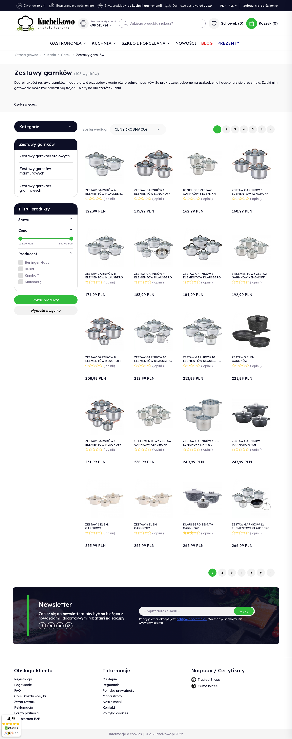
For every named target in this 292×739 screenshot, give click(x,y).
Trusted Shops (209, 680)
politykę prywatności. (191, 619)
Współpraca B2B (27, 719)
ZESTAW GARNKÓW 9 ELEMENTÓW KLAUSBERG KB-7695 (153, 277)
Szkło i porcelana (144, 43)
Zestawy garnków (37, 144)
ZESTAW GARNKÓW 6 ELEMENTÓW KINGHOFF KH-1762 (250, 193)
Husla (29, 269)
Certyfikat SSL (209, 686)
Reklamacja (23, 707)
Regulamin (111, 685)
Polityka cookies (115, 713)
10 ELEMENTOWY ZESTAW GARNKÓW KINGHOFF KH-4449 (152, 444)
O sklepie (110, 679)
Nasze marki (112, 702)
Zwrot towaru (24, 702)
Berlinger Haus (37, 262)
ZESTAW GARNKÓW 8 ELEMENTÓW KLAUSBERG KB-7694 (104, 277)
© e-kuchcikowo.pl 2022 (164, 734)
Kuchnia (102, 43)
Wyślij (243, 611)
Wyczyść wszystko (46, 311)
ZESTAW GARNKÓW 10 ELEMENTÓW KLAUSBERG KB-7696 (153, 360)
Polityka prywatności (119, 690)
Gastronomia (66, 43)
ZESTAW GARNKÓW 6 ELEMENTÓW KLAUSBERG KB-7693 (104, 193)
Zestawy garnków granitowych (35, 188)
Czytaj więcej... (25, 104)
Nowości (185, 43)
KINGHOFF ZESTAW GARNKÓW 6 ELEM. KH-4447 (200, 193)
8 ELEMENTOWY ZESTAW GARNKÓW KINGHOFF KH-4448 (250, 277)
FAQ (17, 690)
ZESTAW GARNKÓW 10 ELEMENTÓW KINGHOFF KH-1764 (103, 444)
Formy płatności (26, 713)
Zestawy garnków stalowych (44, 156)
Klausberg (33, 282)
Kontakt (109, 707)
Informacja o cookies (125, 734)
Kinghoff (32, 275)
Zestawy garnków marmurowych (35, 170)
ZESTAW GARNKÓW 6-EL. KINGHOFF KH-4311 (201, 442)
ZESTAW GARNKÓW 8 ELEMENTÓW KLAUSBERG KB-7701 (202, 277)
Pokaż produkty (46, 300)
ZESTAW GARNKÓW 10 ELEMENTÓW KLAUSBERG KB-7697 (202, 360)
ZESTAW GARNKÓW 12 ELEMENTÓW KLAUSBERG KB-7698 (251, 528)
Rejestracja (23, 679)
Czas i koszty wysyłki (30, 696)
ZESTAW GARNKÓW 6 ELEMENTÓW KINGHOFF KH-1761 (152, 193)
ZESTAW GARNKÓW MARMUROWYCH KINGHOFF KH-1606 (246, 444)
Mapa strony (112, 696)
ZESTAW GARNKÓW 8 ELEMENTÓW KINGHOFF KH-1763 (103, 360)
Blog (207, 43)
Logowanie (23, 685)
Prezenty (228, 43)
